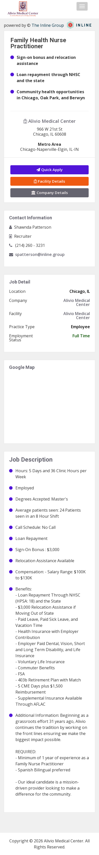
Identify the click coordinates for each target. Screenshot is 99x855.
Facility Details (49, 181)
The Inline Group (48, 25)
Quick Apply (49, 169)
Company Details (49, 192)
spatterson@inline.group (40, 254)
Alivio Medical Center (49, 121)
